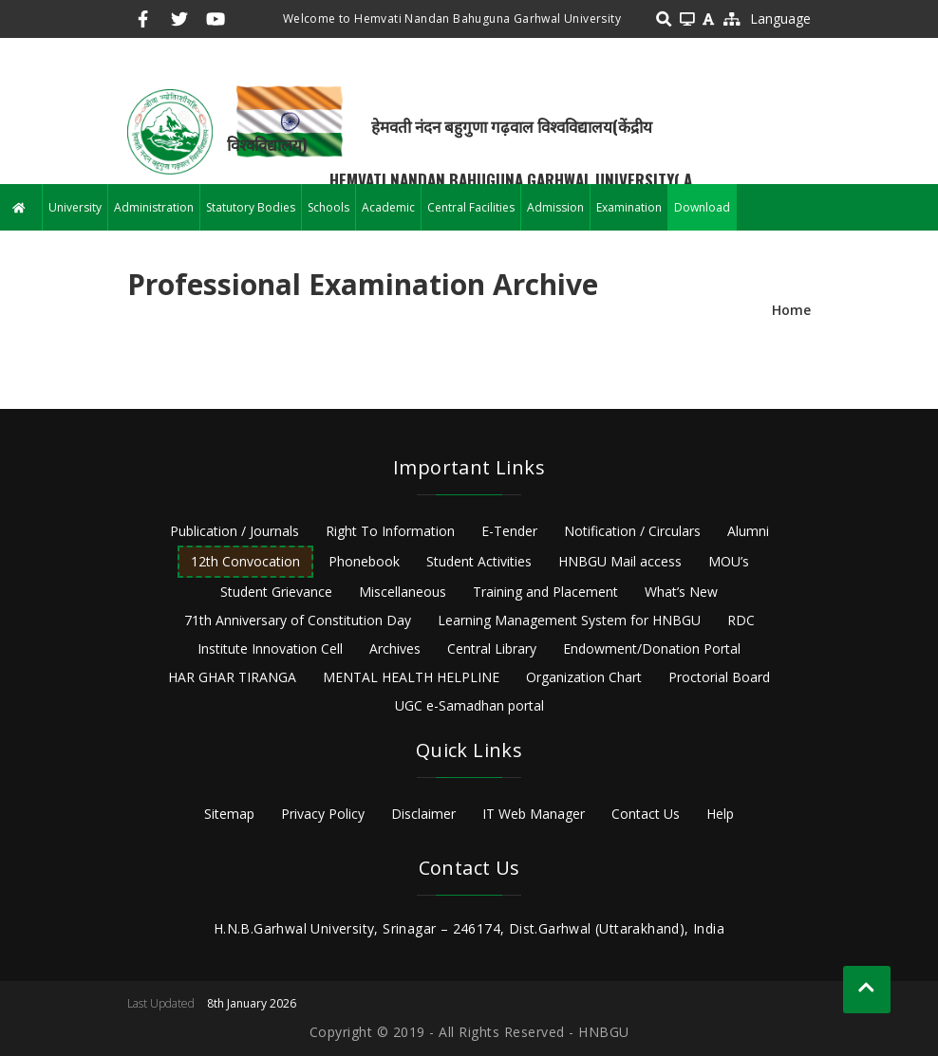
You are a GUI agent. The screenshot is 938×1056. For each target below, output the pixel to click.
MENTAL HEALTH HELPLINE (411, 677)
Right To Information (390, 531)
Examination (629, 207)
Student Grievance (276, 592)
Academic (388, 207)
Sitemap (229, 814)
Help (720, 814)
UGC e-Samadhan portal (469, 705)
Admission (555, 207)
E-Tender (509, 531)
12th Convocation (245, 561)
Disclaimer (423, 814)
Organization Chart (584, 677)
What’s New (681, 592)
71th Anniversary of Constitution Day (297, 620)
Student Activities (479, 561)
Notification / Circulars (632, 531)
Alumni (748, 531)
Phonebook (364, 561)
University (75, 207)
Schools (328, 207)
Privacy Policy (323, 814)
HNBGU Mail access (620, 561)
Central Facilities (471, 207)
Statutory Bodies (250, 207)
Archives (395, 648)
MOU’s (728, 561)
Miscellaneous (402, 592)
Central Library (491, 648)
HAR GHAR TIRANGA (232, 677)
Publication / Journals (234, 531)
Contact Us (645, 814)
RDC (741, 620)
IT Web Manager (533, 814)
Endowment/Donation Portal (652, 648)
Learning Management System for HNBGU (569, 620)
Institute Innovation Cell (270, 648)
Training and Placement (545, 592)
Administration (154, 207)
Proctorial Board (719, 677)
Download (702, 207)
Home (791, 310)
